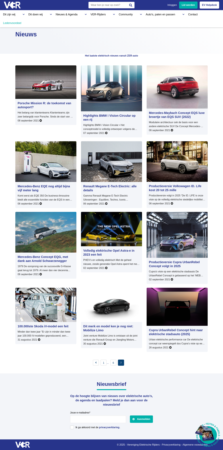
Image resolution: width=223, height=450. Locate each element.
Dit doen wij (26, 13)
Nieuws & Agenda (47, 13)
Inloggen (172, 5)
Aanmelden (143, 419)
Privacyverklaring (171, 444)
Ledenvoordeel (151, 13)
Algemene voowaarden (195, 444)
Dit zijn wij (8, 13)
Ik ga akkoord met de (97, 427)
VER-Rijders (68, 13)
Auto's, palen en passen (111, 13)
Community (86, 13)
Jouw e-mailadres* (80, 412)
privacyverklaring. (109, 427)
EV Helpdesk (209, 5)
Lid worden (188, 5)
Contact (133, 13)
